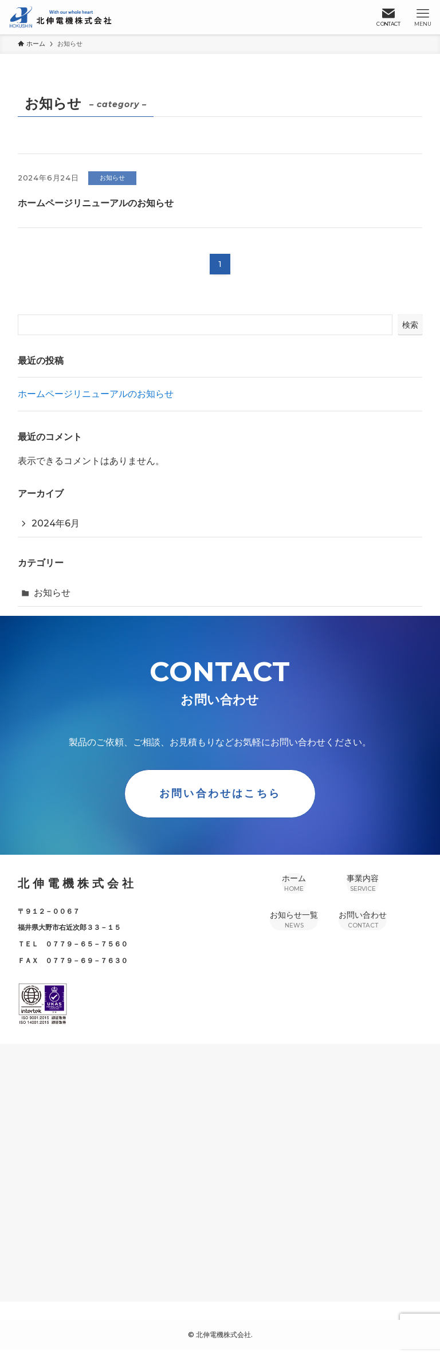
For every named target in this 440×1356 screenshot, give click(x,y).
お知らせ (52, 592)
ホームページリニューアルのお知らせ (96, 393)
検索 (410, 325)
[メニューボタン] (423, 17)
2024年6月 (56, 523)
